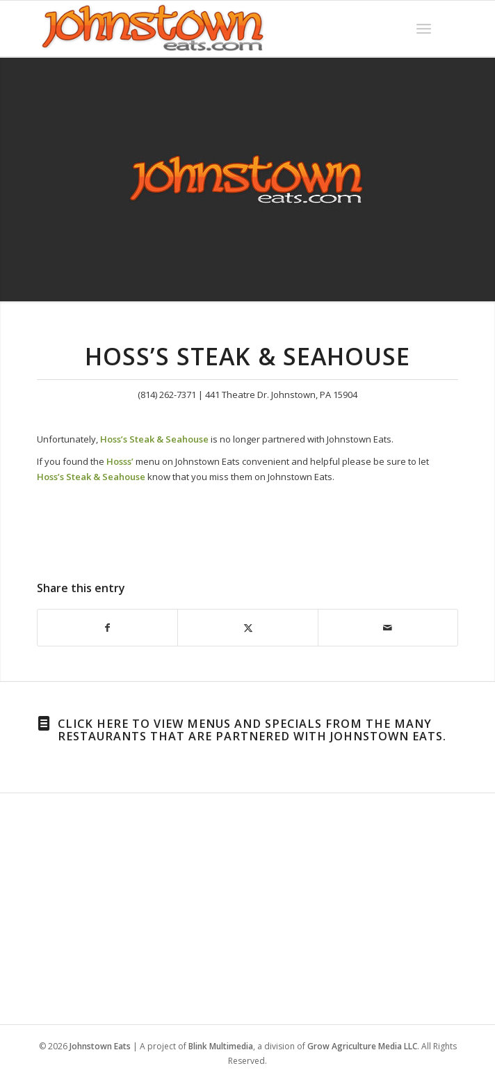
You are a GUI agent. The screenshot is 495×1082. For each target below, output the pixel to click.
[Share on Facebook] (107, 628)
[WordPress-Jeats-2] (205, 28)
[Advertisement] (247, 906)
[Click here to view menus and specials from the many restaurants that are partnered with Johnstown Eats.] (43, 723)
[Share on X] (247, 628)
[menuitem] (423, 28)
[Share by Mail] (387, 628)
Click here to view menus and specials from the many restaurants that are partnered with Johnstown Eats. (252, 730)
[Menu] (423, 28)
